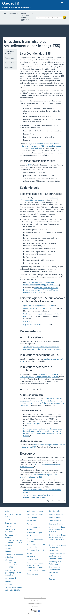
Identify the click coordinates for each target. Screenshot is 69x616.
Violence (52, 576)
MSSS (5, 14)
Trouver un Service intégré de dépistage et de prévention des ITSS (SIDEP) (41, 496)
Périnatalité (31, 521)
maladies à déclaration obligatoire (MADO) (39, 199)
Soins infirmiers (55, 521)
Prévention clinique (34, 533)
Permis (29, 524)
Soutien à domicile (56, 524)
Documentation (10, 63)
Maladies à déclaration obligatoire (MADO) (13, 589)
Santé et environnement (36, 571)
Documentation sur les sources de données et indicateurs (13, 542)
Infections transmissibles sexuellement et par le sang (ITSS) (25, 17)
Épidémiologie (9, 58)
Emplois (8, 548)
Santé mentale (32, 574)
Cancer (7, 520)
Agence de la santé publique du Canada (39, 305)
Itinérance (8, 581)
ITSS (31, 165)
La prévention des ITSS (9, 52)
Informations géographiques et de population (13, 572)
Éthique (8, 551)
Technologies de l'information (55, 563)
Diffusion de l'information (35, 604)
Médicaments (32, 517)
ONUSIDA (27, 321)
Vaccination (53, 573)
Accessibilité (34, 606)
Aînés (7, 511)
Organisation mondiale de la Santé (37, 324)
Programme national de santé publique (36, 545)
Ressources (9, 67)
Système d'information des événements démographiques (58, 556)
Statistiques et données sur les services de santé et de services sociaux (58, 538)
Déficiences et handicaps (10, 530)
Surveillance (53, 550)
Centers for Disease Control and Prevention (41, 308)
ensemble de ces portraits (35, 423)
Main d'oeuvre (10, 584)
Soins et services (55, 517)
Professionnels (13, 14)
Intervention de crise (13, 578)
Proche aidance (33, 536)
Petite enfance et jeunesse (33, 528)
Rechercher (64, 17)
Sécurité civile (54, 511)
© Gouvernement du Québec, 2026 (35, 613)
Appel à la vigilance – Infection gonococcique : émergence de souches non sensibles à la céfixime (42, 348)
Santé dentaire (32, 560)
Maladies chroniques (35, 511)
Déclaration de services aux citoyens (35, 598)
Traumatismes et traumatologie (55, 568)
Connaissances (10, 523)
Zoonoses (52, 579)
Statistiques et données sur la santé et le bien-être (58, 529)
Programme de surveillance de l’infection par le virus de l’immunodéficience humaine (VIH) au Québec (40, 290)
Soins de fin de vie (56, 514)
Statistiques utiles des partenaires (57, 546)
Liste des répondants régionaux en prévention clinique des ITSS (38, 475)
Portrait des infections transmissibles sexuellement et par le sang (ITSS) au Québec (41, 283)
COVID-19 (8, 526)
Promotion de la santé (35, 550)
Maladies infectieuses (35, 514)
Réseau (29, 553)
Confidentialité (35, 601)
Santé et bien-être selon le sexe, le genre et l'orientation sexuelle (36, 565)
